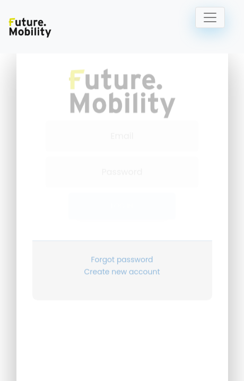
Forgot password (122, 249)
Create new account (122, 262)
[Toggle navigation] (210, 17)
